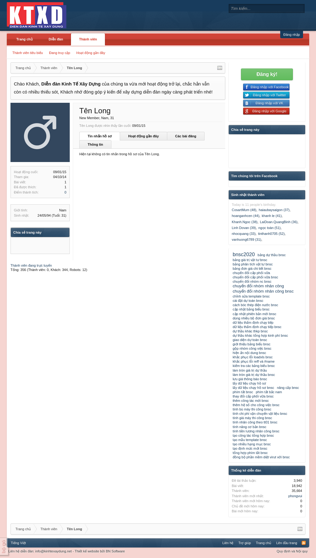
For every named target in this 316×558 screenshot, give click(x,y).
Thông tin (95, 144)
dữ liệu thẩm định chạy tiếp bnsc (257, 327)
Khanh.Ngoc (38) (244, 222)
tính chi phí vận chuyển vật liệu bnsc (260, 413)
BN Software (115, 551)
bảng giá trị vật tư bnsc (250, 260)
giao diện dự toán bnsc (250, 340)
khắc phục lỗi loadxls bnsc (252, 357)
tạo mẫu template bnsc (250, 440)
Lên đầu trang (286, 543)
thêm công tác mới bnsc (251, 400)
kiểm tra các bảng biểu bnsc (254, 366)
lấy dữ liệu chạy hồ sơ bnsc (253, 387)
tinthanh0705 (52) (271, 233)
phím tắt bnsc (243, 392)
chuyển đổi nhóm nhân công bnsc (263, 291)
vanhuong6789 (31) (246, 239)
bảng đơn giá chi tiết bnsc (252, 268)
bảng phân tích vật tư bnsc (253, 264)
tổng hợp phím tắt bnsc (250, 453)
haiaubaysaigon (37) (274, 210)
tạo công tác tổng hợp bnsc (253, 435)
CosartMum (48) (244, 210)
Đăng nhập (291, 34)
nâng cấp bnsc (288, 387)
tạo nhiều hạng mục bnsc (252, 444)
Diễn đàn (56, 39)
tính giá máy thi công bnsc (252, 418)
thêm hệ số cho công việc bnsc (256, 405)
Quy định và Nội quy (292, 551)
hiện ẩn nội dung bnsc (249, 353)
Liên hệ (227, 543)
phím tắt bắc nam (269, 392)
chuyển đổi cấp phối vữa (251, 273)
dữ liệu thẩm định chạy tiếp (253, 322)
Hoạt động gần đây (90, 53)
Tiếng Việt (18, 543)
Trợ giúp (244, 543)
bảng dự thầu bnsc (272, 255)
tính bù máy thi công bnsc (252, 409)
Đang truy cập (59, 53)
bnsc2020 (244, 254)
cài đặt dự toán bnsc (248, 300)
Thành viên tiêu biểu (27, 53)
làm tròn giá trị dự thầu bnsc (254, 375)
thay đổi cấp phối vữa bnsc (253, 396)
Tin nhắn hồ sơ (100, 136)
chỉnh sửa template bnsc (251, 296)
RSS (303, 542)
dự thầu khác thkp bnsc (250, 331)
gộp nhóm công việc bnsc (252, 348)
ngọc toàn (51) (269, 228)
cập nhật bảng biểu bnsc (251, 309)
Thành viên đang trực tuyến (31, 265)
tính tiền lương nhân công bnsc (256, 431)
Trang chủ (24, 39)
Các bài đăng (185, 136)
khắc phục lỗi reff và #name (254, 361)
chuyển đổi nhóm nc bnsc (252, 281)
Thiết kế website (87, 551)
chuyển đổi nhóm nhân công (258, 286)
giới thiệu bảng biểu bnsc (251, 344)
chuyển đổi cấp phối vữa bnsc (255, 277)
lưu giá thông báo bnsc (250, 379)
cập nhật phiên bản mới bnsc (254, 314)
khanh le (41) (271, 216)
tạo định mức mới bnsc (250, 448)
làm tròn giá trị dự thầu (250, 370)
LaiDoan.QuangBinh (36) (278, 222)
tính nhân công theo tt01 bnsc (255, 422)
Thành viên (88, 39)
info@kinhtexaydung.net (53, 551)
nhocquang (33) (244, 233)
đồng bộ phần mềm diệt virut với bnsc (261, 457)
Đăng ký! (266, 74)
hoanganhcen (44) (245, 216)
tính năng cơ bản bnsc (249, 427)
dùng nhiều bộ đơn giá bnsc (254, 318)
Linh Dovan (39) (244, 228)
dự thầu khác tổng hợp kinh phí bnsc (260, 335)
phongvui (295, 496)
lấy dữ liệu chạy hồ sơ (249, 383)
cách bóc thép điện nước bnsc (255, 305)
